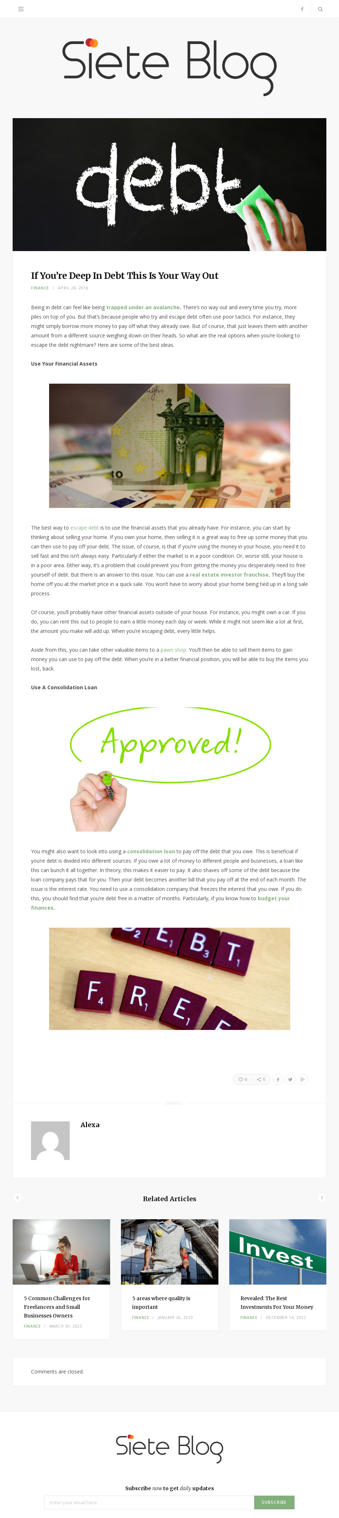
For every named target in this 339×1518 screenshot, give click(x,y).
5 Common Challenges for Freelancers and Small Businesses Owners (57, 1307)
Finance (40, 287)
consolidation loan (151, 851)
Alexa (90, 1125)
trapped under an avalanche (143, 307)
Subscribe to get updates (169, 1488)
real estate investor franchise (229, 574)
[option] (61, 1279)
